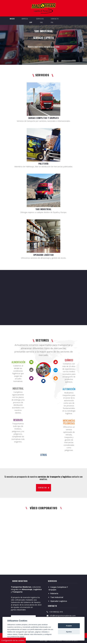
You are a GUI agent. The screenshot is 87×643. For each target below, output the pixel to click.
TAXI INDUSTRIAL (43, 209)
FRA (52, 22)
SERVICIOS (40, 19)
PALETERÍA (43, 163)
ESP (30, 22)
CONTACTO (55, 19)
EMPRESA (25, 19)
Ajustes (69, 632)
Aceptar (69, 626)
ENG (41, 22)
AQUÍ (22, 637)
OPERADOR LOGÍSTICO (43, 254)
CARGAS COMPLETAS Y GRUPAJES (43, 118)
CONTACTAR (43, 487)
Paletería (54, 593)
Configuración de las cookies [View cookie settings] (12, 640)
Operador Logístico (58, 601)
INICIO (12, 19)
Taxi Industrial (56, 597)
